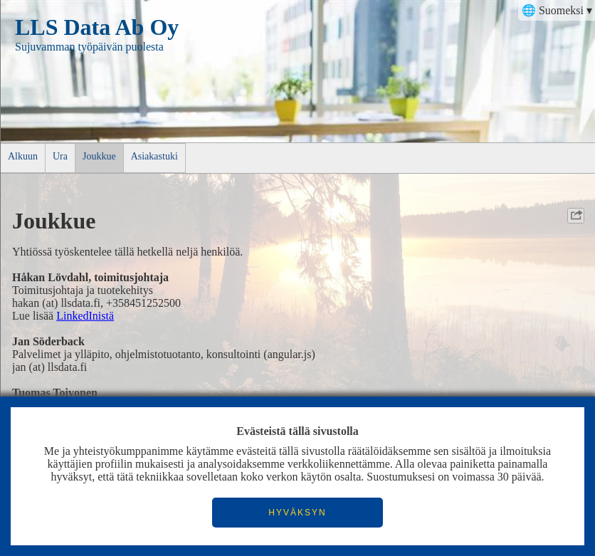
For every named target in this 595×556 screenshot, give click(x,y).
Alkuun (23, 156)
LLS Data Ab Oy (97, 27)
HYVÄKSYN (297, 513)
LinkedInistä (85, 316)
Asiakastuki (154, 156)
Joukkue (99, 156)
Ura (60, 156)
